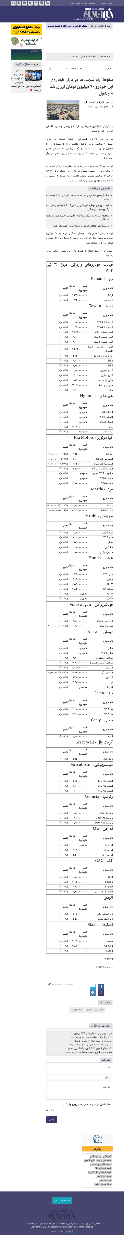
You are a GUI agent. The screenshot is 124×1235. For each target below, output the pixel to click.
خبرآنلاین (93, 14)
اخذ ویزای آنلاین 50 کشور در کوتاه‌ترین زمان (90, 1048)
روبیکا (13, 3)
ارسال (52, 1119)
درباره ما (84, 3)
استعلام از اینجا (103, 1160)
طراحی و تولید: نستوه (64, 1231)
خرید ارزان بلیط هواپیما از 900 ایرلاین (93, 1033)
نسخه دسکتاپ (62, 1200)
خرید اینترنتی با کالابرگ (99, 1172)
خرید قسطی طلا (103, 1168)
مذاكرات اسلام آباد (100, 26)
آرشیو (72, 3)
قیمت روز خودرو (95, 1010)
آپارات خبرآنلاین (25, 3)
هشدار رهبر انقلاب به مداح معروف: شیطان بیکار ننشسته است (77, 197)
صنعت (73, 57)
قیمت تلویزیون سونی (100, 1164)
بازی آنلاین (89, 1160)
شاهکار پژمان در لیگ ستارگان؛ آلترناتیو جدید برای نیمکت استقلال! (77, 218)
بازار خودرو (76, 1010)
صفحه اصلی (103, 57)
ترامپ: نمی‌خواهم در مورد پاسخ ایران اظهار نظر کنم (81, 226)
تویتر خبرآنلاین (30, 3)
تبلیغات (78, 3)
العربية (104, 3)
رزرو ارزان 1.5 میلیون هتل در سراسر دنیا (91, 1037)
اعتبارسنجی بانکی (102, 1184)
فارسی (110, 3)
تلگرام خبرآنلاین (42, 3)
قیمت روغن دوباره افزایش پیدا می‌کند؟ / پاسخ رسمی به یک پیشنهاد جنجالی (77, 208)
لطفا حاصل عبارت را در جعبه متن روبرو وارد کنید (87, 1105)
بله (19, 3)
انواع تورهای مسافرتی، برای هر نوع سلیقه (91, 1045)
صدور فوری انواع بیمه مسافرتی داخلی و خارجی (88, 1052)
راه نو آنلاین (95, 1156)
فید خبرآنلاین (47, 3)
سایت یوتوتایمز (103, 1176)
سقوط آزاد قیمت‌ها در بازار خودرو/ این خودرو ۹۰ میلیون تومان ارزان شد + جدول (81, 86)
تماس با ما (92, 3)
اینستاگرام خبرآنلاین (36, 3)
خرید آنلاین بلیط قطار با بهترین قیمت (93, 1041)
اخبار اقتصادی (88, 57)
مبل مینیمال (105, 1180)
